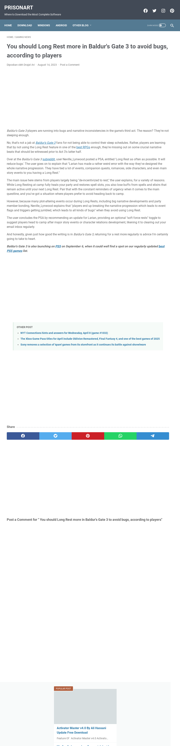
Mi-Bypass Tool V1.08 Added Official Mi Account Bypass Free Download (151, 228)
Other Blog (83, 19)
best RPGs (28, 157)
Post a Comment (70, 70)
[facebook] (18, 481)
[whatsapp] (84, 481)
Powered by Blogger (83, 740)
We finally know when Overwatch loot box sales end (151, 94)
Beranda (90, 732)
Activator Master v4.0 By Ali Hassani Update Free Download (150, 67)
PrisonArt (21, 4)
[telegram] (106, 481)
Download (27, 19)
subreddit (49, 169)
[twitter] (40, 481)
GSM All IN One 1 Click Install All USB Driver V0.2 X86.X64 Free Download (151, 125)
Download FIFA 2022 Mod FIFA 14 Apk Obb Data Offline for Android (151, 286)
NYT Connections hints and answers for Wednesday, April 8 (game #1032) (64, 370)
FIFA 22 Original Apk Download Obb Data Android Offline (148, 152)
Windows (46, 19)
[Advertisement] (62, 103)
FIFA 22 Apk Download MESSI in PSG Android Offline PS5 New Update (150, 255)
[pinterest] (62, 481)
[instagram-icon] (160, 7)
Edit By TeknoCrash (107, 740)
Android (63, 19)
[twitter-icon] (151, 7)
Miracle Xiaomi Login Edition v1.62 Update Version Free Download (149, 317)
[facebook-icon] (143, 7)
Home (10, 19)
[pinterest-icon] (169, 7)
